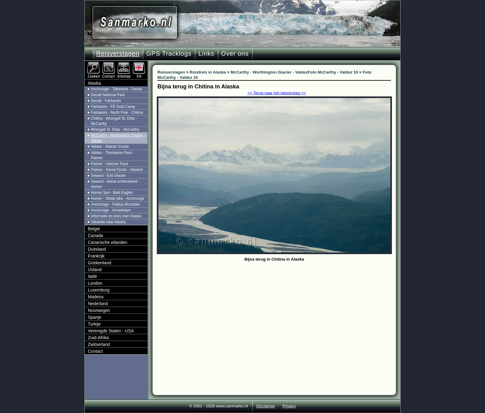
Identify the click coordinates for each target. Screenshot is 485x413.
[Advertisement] (279, 309)
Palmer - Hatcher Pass (109, 164)
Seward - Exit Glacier (108, 175)
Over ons (235, 53)
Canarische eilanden (107, 242)
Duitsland (97, 249)
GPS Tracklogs (168, 53)
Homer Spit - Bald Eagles (112, 192)
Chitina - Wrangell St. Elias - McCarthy (114, 121)
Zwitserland (99, 344)
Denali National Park (108, 95)
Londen (95, 283)
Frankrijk (96, 255)
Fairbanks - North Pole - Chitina (117, 112)
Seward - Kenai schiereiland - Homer (115, 184)
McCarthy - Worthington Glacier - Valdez (118, 138)
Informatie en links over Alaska (116, 216)
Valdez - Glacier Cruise (110, 146)
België (94, 228)
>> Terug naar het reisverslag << (276, 93)
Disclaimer (265, 406)
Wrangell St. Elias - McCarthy (115, 129)
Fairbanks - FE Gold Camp (113, 106)
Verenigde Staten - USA (111, 330)
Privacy (289, 406)
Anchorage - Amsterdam (111, 210)
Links (206, 53)
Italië (92, 276)
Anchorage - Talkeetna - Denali (116, 89)
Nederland (98, 303)
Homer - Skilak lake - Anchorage (117, 198)
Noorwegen (99, 310)
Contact (95, 351)
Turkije (94, 323)
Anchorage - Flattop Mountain (115, 204)
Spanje (94, 317)
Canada (95, 235)
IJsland (94, 269)
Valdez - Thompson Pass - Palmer (112, 155)
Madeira (96, 296)
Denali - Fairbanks (106, 101)
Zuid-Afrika (98, 337)
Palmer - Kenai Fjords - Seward (117, 170)
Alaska (94, 83)
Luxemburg (98, 289)
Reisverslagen (117, 53)
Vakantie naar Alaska (108, 222)
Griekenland (99, 262)
